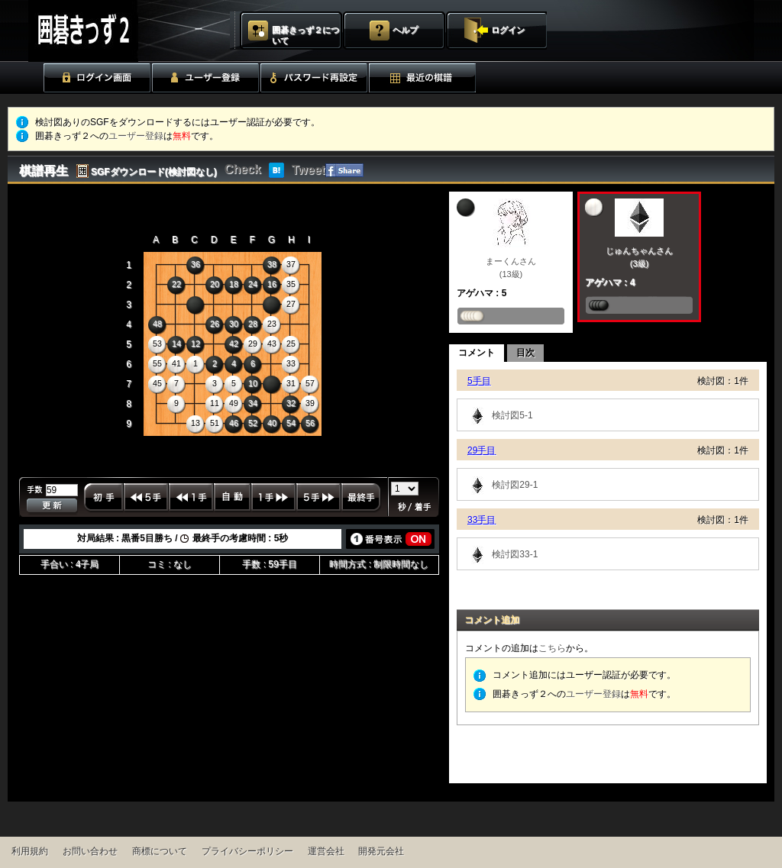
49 (233, 403)
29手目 (481, 450)
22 (176, 284)
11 (214, 403)
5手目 (479, 381)
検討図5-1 (499, 415)
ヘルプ (405, 29)
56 (310, 423)
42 (233, 343)
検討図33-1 (501, 554)
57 (310, 383)
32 (291, 403)
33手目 (481, 520)
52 (252, 423)
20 (214, 284)
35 (291, 284)
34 (252, 403)
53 (157, 343)
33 (291, 363)
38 (271, 264)
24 (252, 284)
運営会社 (326, 851)
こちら (552, 648)
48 (157, 323)
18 (233, 284)
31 (291, 383)
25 (291, 343)
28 (252, 323)
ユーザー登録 (135, 136)
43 (271, 343)
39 (310, 403)
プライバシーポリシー (247, 851)
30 (233, 323)
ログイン (508, 29)
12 (195, 343)
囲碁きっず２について (305, 35)
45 (157, 383)
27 (291, 303)
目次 (525, 352)
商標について (159, 851)
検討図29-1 (501, 484)
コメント (476, 352)
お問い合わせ (90, 851)
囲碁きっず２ (121, 31)
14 (176, 343)
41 (176, 363)
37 (291, 264)
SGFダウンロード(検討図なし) (154, 171)
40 (271, 423)
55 (157, 363)
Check (243, 169)
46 (233, 423)
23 (271, 323)
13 (195, 423)
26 (214, 323)
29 (252, 343)
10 (252, 383)
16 (271, 284)
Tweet (308, 169)
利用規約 (29, 851)
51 (214, 423)
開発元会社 (381, 851)
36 (195, 264)
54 (291, 423)
